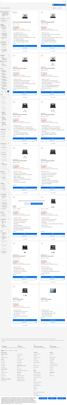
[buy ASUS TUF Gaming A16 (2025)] (19, 67)
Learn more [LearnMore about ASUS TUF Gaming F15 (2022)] (52, 229)
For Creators (3, 355)
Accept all (62, 398)
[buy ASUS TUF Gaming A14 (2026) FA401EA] (22, 22)
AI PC (34, 355)
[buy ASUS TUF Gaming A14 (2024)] (47, 67)
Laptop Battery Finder (37, 388)
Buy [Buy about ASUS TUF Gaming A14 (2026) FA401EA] (25, 44)
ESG (50, 365)
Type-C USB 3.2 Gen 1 (4, 201)
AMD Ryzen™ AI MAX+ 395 (4, 242)
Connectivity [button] (5, 194)
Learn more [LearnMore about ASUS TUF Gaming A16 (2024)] (52, 136)
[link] (33, 1)
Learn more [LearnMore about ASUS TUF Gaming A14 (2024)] (52, 91)
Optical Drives (19, 353)
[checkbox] (5, 47)
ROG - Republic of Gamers (4, 58)
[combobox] (61, 8)
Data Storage (19, 355)
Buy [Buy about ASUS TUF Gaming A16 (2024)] (53, 134)
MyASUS (35, 378)
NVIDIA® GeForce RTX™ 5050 (4, 124)
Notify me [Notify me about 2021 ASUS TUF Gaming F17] (25, 269)
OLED (4, 166)
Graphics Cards (19, 345)
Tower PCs (3, 365)
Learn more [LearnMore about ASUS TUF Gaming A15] (24, 313)
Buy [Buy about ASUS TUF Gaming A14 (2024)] (53, 89)
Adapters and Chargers (21, 372)
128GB (4, 190)
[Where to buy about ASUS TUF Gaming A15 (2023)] (64, 185)
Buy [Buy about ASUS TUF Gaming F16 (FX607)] (25, 134)
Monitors (2, 362)
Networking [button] (5, 219)
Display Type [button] (5, 143)
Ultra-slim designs (4, 47)
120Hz (4, 149)
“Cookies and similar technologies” (16, 403)
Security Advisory (36, 375)
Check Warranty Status (37, 368)
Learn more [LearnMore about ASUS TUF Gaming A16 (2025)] (24, 91)
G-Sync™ (4, 151)
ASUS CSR (51, 358)
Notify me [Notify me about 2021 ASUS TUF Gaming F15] (53, 269)
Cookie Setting (43, 398)
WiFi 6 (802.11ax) (4, 222)
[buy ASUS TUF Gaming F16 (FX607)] (20, 112)
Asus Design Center (37, 345)
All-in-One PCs (3, 367)
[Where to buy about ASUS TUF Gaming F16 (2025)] (64, 47)
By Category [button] (5, 42)
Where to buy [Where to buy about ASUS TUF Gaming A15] (52, 311)
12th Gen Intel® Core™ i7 (4, 234)
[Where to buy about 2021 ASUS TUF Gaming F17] (36, 272)
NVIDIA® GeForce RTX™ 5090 (4, 98)
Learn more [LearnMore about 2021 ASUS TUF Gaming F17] (24, 271)
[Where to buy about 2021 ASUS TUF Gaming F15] (64, 272)
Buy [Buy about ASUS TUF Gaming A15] (25, 311)
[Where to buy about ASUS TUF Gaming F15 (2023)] (36, 230)
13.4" (3, 140)
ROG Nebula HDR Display (4, 160)
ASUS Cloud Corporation (54, 355)
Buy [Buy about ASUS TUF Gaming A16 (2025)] (25, 89)
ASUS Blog (35, 350)
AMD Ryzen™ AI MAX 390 (4, 246)
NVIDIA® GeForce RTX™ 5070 (4, 114)
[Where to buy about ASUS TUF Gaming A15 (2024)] (36, 185)
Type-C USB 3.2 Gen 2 (4, 197)
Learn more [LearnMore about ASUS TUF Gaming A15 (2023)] (52, 184)
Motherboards (3, 372)
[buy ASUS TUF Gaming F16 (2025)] (47, 22)
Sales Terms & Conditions (38, 373)
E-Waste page (52, 350)
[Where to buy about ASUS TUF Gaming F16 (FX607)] (36, 137)
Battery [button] (5, 212)
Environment (52, 367)
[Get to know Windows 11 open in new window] (59, 5)
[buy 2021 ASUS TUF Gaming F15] (47, 250)
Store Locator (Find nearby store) (39, 383)
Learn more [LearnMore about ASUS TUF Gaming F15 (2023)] (24, 229)
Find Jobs (51, 360)
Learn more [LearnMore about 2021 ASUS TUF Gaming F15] (52, 271)
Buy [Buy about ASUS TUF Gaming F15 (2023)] (25, 227)
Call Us (35, 372)
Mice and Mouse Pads (20, 367)
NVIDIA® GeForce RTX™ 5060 (4, 119)
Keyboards (19, 365)
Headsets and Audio (20, 368)
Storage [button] (5, 183)
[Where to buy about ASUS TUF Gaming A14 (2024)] (64, 92)
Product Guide (36, 352)
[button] (1, 1)
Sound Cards (19, 352)
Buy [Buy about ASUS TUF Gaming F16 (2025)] (53, 44)
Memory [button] (5, 171)
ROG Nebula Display (4, 157)
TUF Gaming (16, 342)
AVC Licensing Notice (37, 353)
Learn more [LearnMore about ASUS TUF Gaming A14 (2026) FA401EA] (25, 46)
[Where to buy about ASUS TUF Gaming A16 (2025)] (36, 92)
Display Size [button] (5, 129)
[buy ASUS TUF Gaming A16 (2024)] (47, 112)
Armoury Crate (36, 358)
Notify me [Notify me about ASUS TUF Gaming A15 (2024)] (25, 182)
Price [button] (5, 68)
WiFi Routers (19, 360)
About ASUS (52, 345)
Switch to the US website (37, 203)
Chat (34, 382)
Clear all (7, 18)
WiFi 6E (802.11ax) (4, 226)
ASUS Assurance (36, 385)
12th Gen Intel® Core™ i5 (4, 238)
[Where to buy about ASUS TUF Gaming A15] (36, 314)
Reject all (52, 398)
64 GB (4, 175)
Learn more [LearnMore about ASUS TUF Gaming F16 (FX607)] (24, 136)
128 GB (4, 179)
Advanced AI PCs (36, 357)
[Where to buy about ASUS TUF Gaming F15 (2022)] (64, 230)
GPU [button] (5, 94)
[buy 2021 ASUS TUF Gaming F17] (19, 250)
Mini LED (4, 168)
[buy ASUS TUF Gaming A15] (18, 292)
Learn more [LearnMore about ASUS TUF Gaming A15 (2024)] (24, 184)
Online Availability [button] (5, 25)
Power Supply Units (20, 350)
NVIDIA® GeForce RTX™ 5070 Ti (4, 108)
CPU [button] (5, 230)
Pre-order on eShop (4, 31)
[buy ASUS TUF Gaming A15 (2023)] (47, 157)
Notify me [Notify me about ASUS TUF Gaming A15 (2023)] (53, 182)
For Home (2, 352)
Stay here (27, 203)
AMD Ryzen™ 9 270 (4, 249)
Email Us (35, 370)
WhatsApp (35, 380)
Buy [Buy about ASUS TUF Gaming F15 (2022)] (53, 227)
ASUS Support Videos (37, 377)
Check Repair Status (37, 363)
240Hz (4, 145)
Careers (51, 362)
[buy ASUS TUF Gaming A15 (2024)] (19, 157)
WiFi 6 (18, 358)
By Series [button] (5, 55)
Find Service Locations (37, 365)
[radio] (53, 63)
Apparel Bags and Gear (21, 370)
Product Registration (37, 367)
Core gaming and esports (4, 51)
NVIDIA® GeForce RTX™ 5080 (4, 103)
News (51, 347)
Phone (2, 347)
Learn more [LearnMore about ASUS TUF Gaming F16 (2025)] (52, 46)
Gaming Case (19, 347)
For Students (3, 357)
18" (3, 138)
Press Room (52, 352)
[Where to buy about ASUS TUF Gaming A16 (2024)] (64, 137)
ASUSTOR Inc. (52, 353)
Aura (34, 360)
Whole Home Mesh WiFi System (22, 362)
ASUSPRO (35, 347)
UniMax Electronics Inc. (53, 357)
